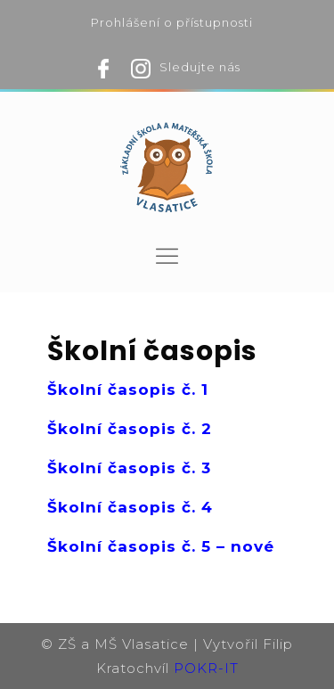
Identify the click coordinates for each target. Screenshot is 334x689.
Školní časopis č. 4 (130, 507)
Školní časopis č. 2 (129, 429)
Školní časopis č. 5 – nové (160, 546)
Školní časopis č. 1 (127, 389)
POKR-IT (206, 668)
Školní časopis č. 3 (129, 468)
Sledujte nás (199, 67)
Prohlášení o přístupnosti (172, 22)
